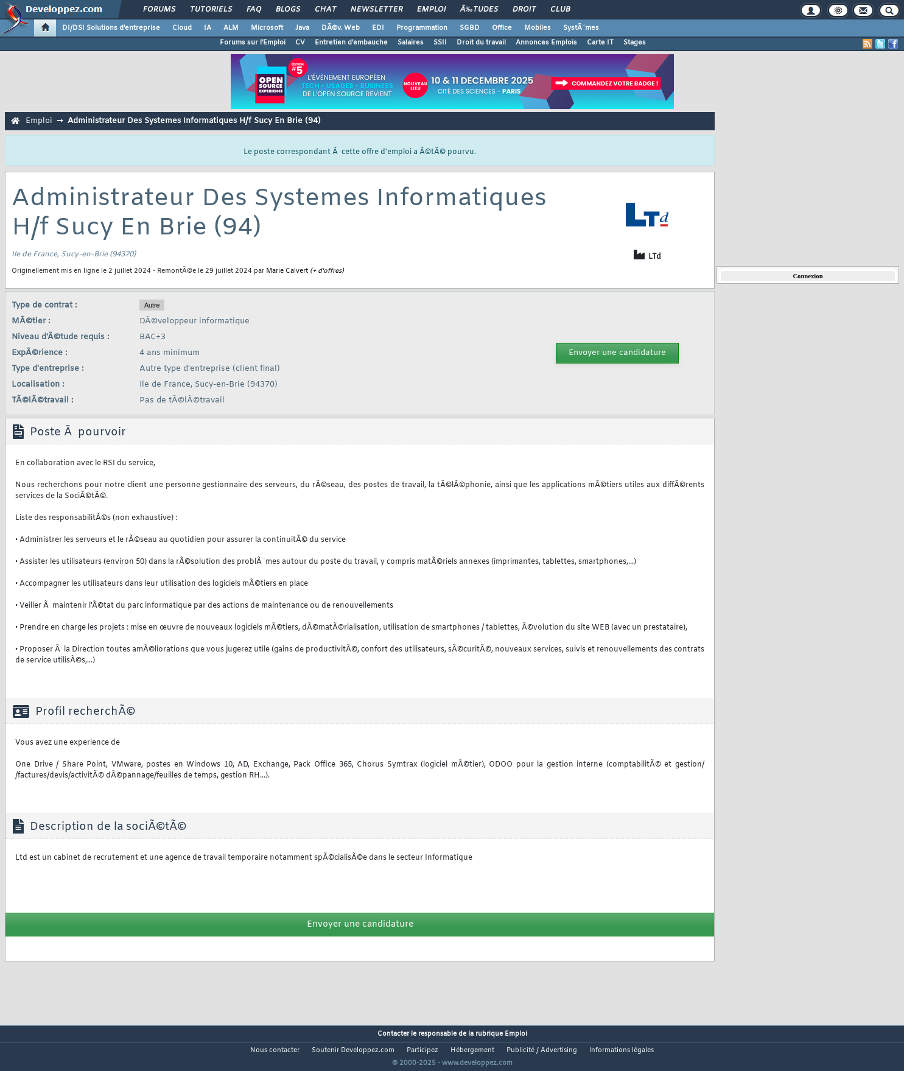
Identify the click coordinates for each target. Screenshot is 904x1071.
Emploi (431, 10)
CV (300, 42)
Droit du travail (481, 42)
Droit (524, 10)
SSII (440, 42)
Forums (159, 10)
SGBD (470, 28)
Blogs (288, 10)
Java (302, 28)
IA (207, 28)
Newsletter (376, 10)
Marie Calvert (287, 271)
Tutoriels (211, 10)
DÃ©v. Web (340, 28)
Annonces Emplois (546, 42)
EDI (378, 28)
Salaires (411, 42)
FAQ (253, 10)
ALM (231, 28)
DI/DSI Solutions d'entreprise (111, 28)
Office (502, 28)
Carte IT (600, 42)
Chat (325, 10)
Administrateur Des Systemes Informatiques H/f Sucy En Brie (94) (194, 121)
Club (560, 10)
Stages (634, 42)
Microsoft (267, 28)
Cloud (182, 28)
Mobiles (537, 28)
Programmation (421, 28)
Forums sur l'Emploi (253, 42)
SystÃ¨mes (581, 28)
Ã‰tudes (479, 10)
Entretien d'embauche (351, 42)
